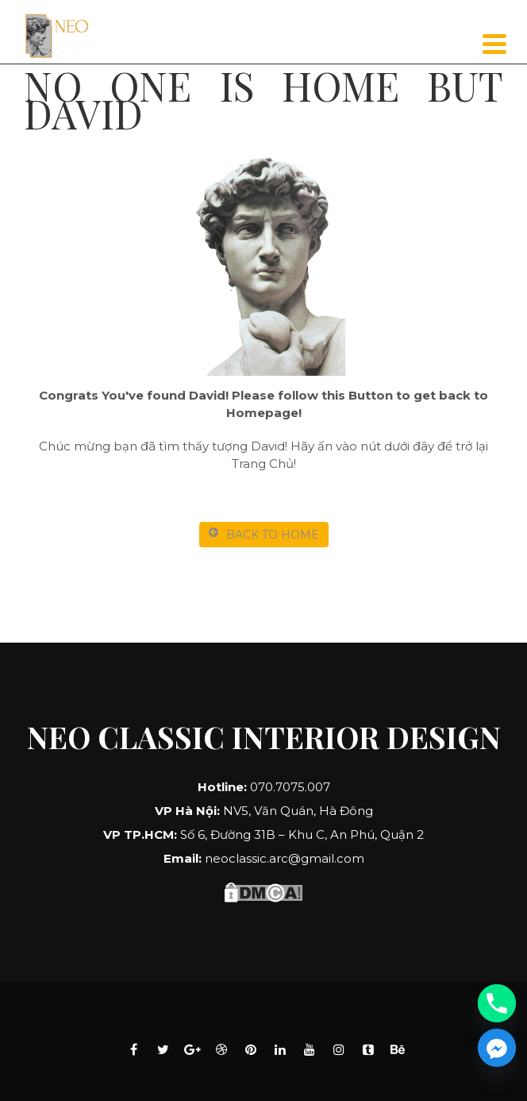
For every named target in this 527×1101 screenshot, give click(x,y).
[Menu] (495, 44)
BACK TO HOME (264, 534)
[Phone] (497, 1003)
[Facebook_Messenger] (497, 1048)
